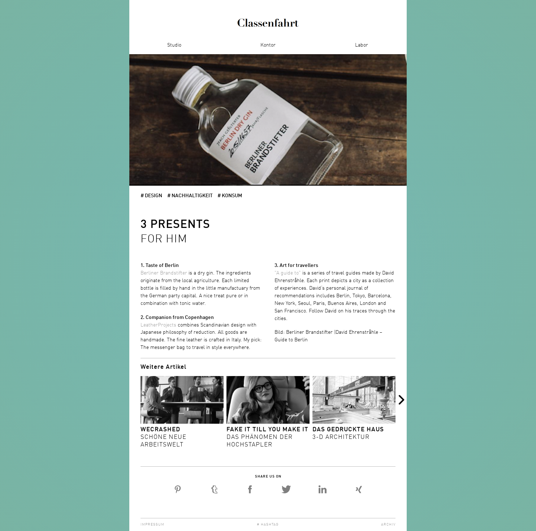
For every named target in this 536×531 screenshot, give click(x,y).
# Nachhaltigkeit (190, 195)
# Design (151, 195)
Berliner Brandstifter (165, 273)
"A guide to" (288, 273)
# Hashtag (268, 524)
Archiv (388, 524)
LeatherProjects (158, 325)
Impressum (152, 524)
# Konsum (229, 195)
